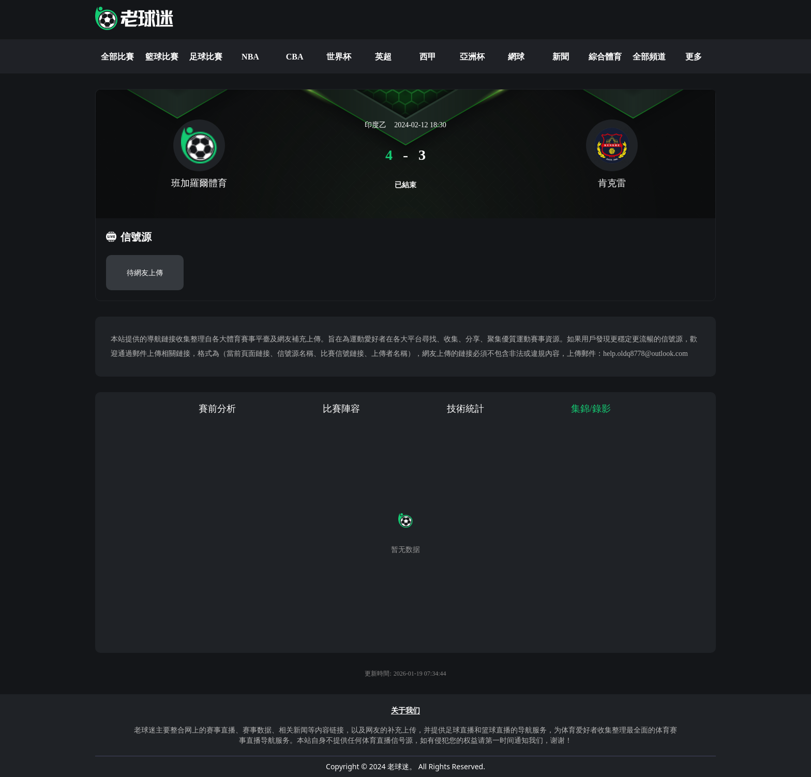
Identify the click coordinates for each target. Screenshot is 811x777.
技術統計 (465, 409)
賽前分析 (217, 409)
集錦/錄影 (591, 409)
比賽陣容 (341, 409)
